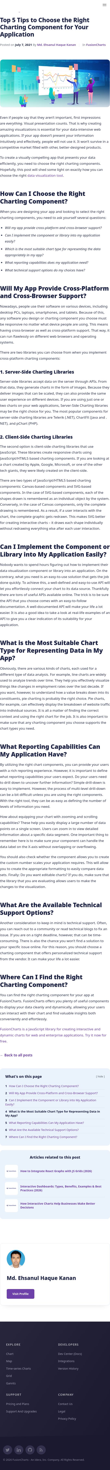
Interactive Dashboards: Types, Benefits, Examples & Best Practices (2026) (60, 1188)
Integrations (66, 1361)
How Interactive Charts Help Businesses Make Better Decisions (57, 1205)
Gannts (11, 1383)
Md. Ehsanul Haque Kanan (56, 45)
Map (9, 1361)
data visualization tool (45, 175)
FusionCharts (96, 45)
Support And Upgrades (21, 1411)
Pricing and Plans (17, 1404)
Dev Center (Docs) (70, 1354)
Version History (68, 1368)
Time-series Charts (18, 1368)
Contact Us (65, 1404)
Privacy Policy (67, 1419)
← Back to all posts (16, 1055)
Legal (61, 1411)
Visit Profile (20, 1294)
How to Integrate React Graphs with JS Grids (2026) (56, 1171)
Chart (9, 1354)
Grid (9, 1376)
